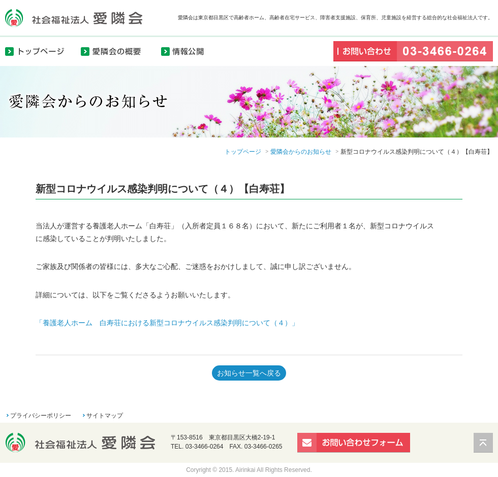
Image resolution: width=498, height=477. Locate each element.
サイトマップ (104, 415)
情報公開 (188, 51)
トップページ (40, 51)
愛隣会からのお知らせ (300, 151)
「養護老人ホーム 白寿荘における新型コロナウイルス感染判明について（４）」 (167, 323)
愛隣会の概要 (117, 51)
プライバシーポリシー (40, 415)
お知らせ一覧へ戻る (249, 373)
